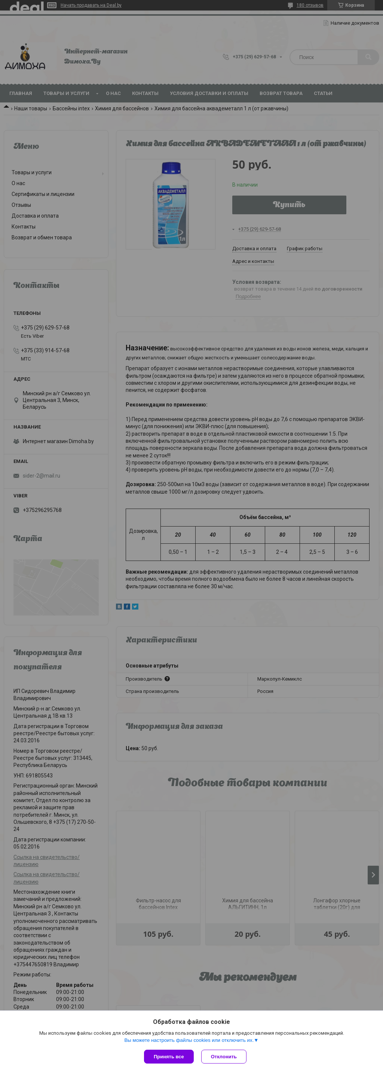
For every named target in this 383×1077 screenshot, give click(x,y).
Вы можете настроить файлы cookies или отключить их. (189, 1040)
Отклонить (224, 1056)
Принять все (169, 1056)
